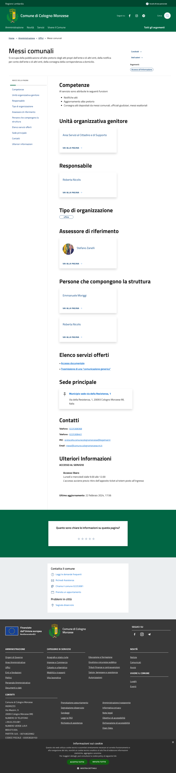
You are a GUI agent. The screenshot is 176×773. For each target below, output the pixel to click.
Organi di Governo (14, 657)
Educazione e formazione (100, 657)
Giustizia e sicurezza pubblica (102, 662)
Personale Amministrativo (17, 682)
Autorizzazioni (95, 677)
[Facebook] (128, 15)
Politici (8, 677)
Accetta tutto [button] (77, 762)
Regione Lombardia (14, 3)
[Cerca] (167, 15)
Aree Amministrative (15, 662)
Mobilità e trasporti (56, 672)
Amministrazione (26, 38)
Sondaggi (65, 712)
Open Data (107, 728)
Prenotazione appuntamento (74, 702)
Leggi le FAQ (67, 717)
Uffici (41, 38)
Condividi (137, 51)
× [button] (173, 742)
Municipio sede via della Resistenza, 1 (90, 394)
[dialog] (88, 756)
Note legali (107, 712)
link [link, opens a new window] (115, 756)
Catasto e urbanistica (57, 667)
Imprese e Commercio (57, 662)
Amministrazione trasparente (116, 702)
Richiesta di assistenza (72, 723)
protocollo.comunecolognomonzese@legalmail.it (87, 440)
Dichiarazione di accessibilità (116, 723)
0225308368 (75, 428)
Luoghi (133, 681)
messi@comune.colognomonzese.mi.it (84, 445)
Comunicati (135, 662)
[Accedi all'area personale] (156, 3)
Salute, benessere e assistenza (103, 672)
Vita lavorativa (54, 677)
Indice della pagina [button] (20, 80)
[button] (88, 768)
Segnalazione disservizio (72, 707)
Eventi (133, 686)
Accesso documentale (72, 363)
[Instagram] (135, 15)
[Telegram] (142, 15)
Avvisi (133, 667)
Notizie (133, 657)
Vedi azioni (137, 57)
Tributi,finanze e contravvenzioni (104, 667)
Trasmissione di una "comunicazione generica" (86, 369)
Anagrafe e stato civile (57, 657)
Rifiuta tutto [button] (99, 762)
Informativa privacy (111, 707)
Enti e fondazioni (13, 672)
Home (11, 38)
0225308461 (75, 434)
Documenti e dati (13, 687)
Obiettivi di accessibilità (113, 717)
